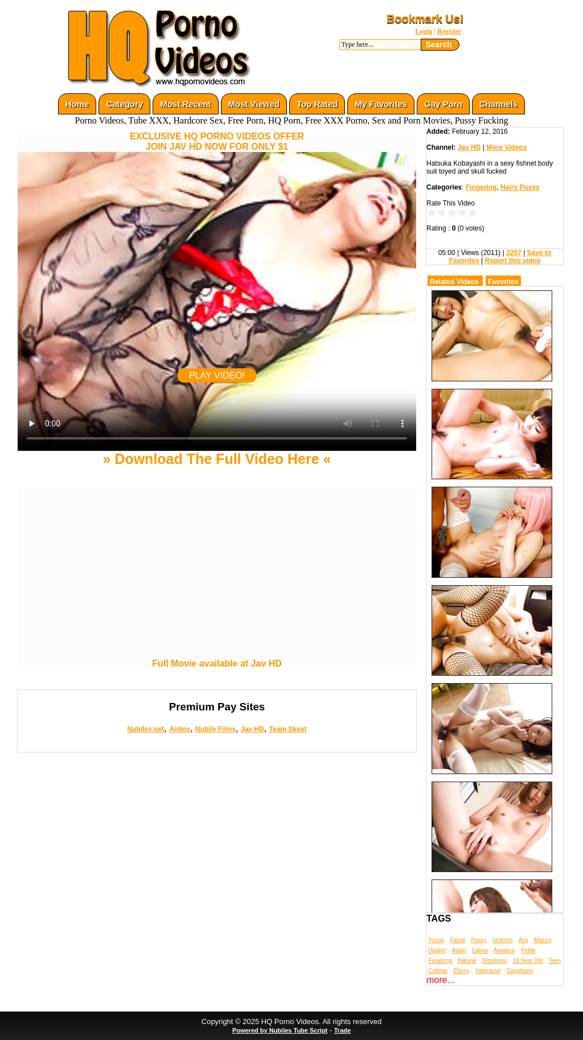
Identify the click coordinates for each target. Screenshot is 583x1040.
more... (440, 980)
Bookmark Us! (425, 19)
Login (423, 31)
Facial (457, 940)
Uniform (502, 940)
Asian (459, 950)
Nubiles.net (146, 729)
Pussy (479, 940)
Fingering (481, 187)
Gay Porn (443, 104)
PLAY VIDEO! (217, 375)
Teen (554, 960)
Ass (523, 940)
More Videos (506, 147)
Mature (543, 940)
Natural (467, 960)
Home (77, 104)
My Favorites (381, 104)
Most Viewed (254, 104)
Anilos (179, 729)
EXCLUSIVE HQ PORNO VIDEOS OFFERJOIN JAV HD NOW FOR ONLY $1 (217, 141)
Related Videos (454, 282)
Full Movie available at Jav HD (217, 663)
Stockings (494, 960)
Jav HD (252, 729)
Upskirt (437, 950)
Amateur (504, 950)
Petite (528, 950)
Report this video (513, 261)
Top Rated (317, 104)
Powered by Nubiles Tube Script (279, 1030)
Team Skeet (288, 729)
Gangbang (520, 971)
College (437, 971)
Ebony (461, 971)
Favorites (503, 282)
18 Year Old (528, 960)
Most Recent (185, 104)
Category (124, 104)
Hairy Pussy (520, 187)
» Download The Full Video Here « (216, 459)
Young (436, 940)
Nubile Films (215, 729)
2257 (514, 253)
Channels (498, 104)
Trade (342, 1030)
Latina (479, 950)
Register (449, 31)
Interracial (487, 971)
